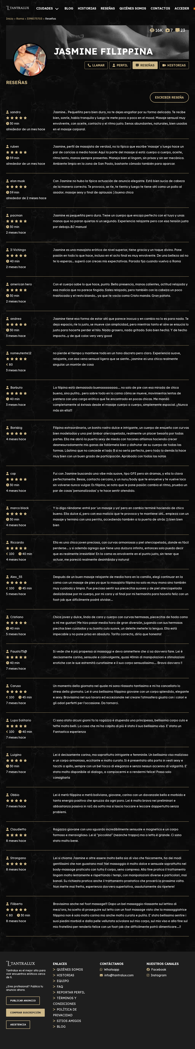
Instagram (158, 975)
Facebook (158, 969)
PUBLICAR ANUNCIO (23, 1000)
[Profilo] (120, 65)
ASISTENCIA (18, 1024)
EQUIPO (63, 981)
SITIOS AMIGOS (69, 1021)
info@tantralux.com (118, 975)
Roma (20, 18)
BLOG (61, 1026)
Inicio (9, 18)
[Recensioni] (145, 65)
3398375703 (34, 18)
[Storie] (174, 65)
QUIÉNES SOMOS (70, 969)
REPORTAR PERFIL (71, 992)
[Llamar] (96, 65)
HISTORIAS (65, 975)
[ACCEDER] (181, 8)
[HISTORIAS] (87, 8)
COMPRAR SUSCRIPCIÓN (25, 1012)
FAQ (60, 987)
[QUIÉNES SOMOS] (132, 8)
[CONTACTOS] (160, 8)
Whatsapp (111, 969)
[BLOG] (69, 8)
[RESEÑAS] (107, 8)
